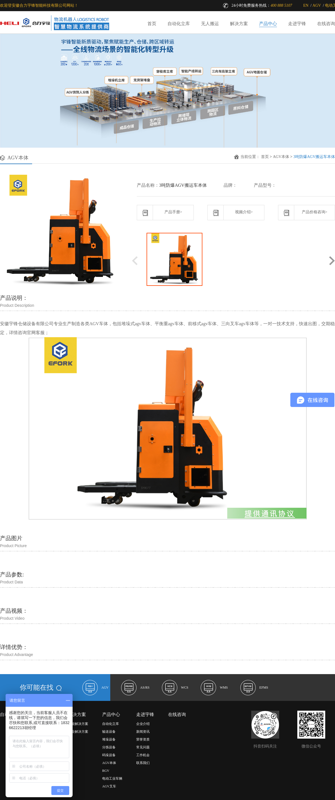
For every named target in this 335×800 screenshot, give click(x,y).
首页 (151, 23)
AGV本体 (281, 157)
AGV (316, 5)
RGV (105, 771)
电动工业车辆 (112, 778)
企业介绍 (143, 724)
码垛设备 (109, 755)
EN (305, 5)
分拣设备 (109, 747)
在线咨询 (326, 23)
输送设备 (109, 732)
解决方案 (239, 23)
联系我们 (143, 763)
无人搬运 (210, 23)
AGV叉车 (109, 786)
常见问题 (143, 747)
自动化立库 (179, 23)
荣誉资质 (143, 739)
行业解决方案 (78, 732)
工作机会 (143, 755)
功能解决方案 (78, 724)
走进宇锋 (297, 23)
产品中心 (268, 23)
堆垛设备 (109, 739)
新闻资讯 (143, 732)
